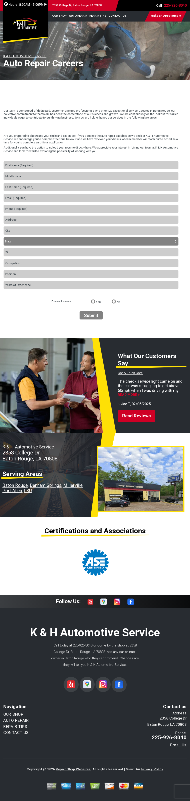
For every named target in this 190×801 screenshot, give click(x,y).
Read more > (129, 395)
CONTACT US (117, 15)
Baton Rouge (15, 485)
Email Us (178, 745)
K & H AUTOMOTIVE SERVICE (24, 56)
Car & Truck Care (130, 373)
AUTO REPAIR (78, 15)
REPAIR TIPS (97, 15)
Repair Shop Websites (73, 769)
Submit (91, 315)
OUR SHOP (59, 15)
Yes (98, 301)
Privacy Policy (152, 769)
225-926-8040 (175, 5)
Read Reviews (136, 415)
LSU (28, 490)
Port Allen (12, 490)
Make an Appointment (165, 15)
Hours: (25, 4)
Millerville (73, 485)
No (118, 301)
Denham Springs (45, 485)
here (88, 147)
